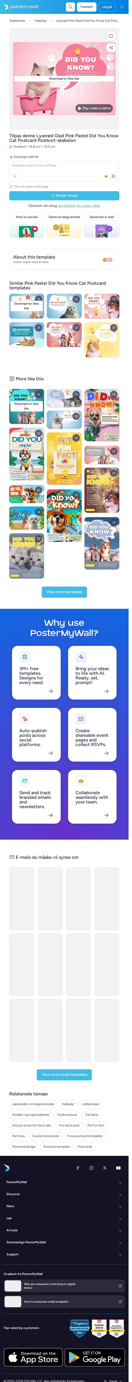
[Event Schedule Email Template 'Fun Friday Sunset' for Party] (50, 1030)
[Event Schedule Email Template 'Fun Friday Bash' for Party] (78, 898)
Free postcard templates (85, 1136)
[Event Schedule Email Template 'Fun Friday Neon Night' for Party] (21, 964)
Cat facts (91, 1115)
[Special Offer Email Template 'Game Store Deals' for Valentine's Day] (21, 1030)
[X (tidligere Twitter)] (104, 1168)
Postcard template (56, 1147)
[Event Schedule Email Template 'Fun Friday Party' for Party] (50, 898)
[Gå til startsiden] (19, 7)
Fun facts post (69, 1125)
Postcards (85, 1147)
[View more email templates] (64, 1074)
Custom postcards (46, 1136)
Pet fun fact (95, 1125)
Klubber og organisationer (30, 1115)
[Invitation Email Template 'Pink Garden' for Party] (21, 898)
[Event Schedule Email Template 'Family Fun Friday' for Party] (107, 898)
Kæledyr (68, 1104)
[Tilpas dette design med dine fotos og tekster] (64, 78)
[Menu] (122, 6)
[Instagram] (91, 1168)
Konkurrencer (67, 1115)
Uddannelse (90, 1104)
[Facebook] (77, 1168)
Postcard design (24, 1147)
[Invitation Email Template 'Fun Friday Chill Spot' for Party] (107, 1030)
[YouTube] (118, 1168)
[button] (111, 36)
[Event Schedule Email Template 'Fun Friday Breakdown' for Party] (78, 964)
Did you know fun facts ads (31, 1125)
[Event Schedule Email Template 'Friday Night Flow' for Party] (107, 964)
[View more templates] (64, 592)
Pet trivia (18, 1136)
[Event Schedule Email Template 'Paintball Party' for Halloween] (78, 1030)
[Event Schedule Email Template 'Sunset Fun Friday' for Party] (50, 964)
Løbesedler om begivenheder (33, 1104)
